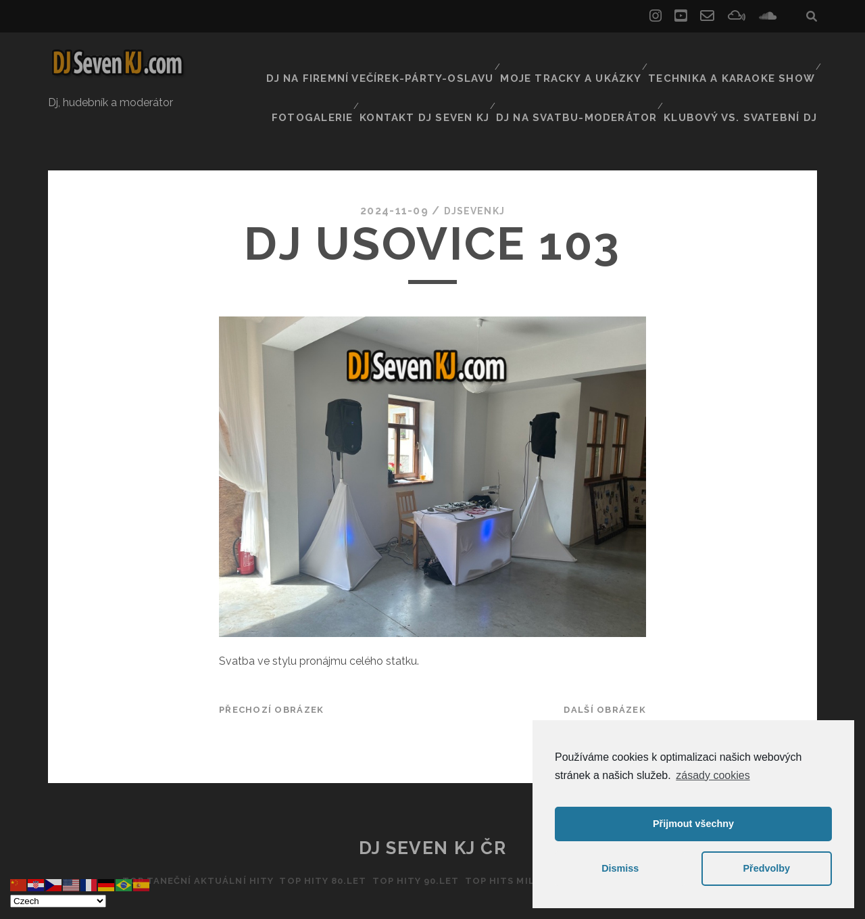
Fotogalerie (774, 57)
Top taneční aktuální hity (178, 833)
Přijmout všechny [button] (693, 823)
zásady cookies (712, 775)
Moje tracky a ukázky (497, 57)
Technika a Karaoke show (648, 57)
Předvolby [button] (766, 868)
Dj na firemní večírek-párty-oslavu (318, 57)
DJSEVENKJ (474, 162)
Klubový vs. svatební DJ (750, 74)
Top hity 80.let (311, 833)
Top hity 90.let (411, 833)
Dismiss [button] (620, 868)
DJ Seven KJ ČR (433, 800)
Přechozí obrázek (271, 662)
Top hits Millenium (523, 833)
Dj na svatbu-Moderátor (596, 74)
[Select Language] (58, 901)
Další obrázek (605, 662)
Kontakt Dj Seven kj (452, 74)
